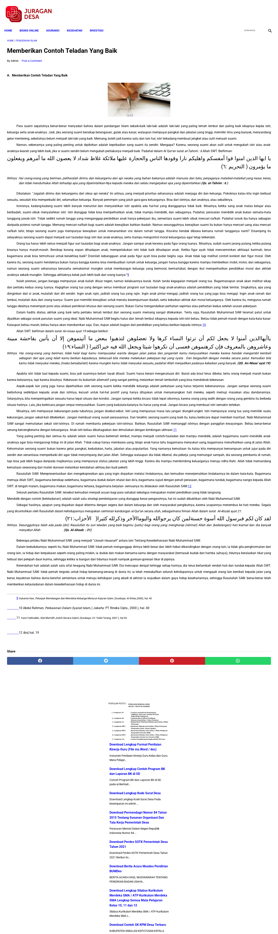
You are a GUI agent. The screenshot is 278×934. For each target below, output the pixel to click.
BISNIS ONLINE (31, 23)
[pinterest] (118, 888)
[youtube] (257, 10)
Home (11, 23)
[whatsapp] (162, 888)
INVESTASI (99, 23)
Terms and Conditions (93, 924)
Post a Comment (32, 56)
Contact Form (169, 924)
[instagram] (267, 10)
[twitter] (248, 10)
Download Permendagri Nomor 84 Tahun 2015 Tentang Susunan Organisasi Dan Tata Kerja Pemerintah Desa (234, 151)
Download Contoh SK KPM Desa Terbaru (233, 259)
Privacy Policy (118, 924)
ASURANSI (55, 23)
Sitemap (152, 924)
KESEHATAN (77, 23)
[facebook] (239, 10)
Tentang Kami (190, 924)
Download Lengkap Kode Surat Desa (230, 127)
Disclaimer (137, 924)
